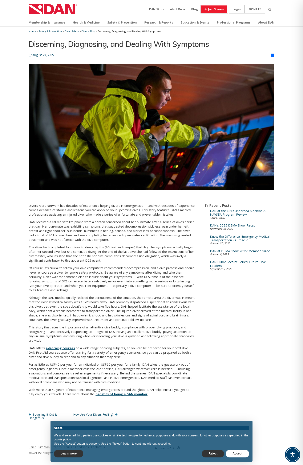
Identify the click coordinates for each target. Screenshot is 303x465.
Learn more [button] (69, 453)
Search (269, 9)
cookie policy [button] (62, 439)
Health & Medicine (86, 22)
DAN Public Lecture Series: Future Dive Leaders (238, 263)
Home (32, 447)
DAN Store (156, 9)
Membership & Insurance (47, 22)
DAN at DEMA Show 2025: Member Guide (240, 251)
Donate (255, 9)
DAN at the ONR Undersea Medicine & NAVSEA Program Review (238, 212)
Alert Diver (177, 9)
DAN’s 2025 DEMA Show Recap (232, 225)
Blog (194, 9)
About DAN (266, 22)
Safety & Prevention (122, 22)
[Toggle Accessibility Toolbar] (292, 454)
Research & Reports (158, 22)
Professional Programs (233, 22)
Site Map (44, 447)
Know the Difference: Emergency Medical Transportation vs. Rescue (240, 238)
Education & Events (195, 22)
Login (237, 9)
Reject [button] (213, 453)
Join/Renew (216, 9)
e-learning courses (60, 348)
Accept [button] (237, 453)
